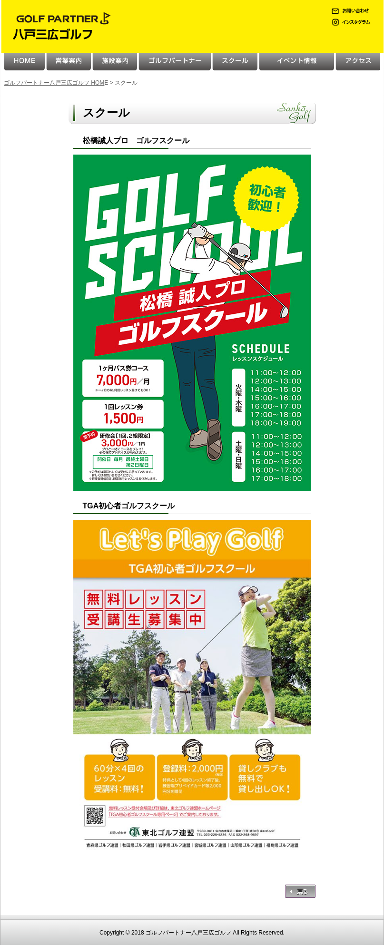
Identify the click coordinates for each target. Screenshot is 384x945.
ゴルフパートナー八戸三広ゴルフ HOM (54, 82)
